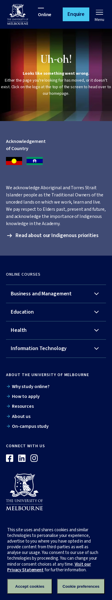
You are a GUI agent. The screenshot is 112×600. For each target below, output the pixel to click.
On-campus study (30, 426)
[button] (76, 14)
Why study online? (31, 386)
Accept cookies (30, 586)
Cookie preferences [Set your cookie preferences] (80, 586)
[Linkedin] (22, 459)
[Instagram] (34, 459)
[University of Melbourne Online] (22, 14)
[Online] (27, 491)
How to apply (26, 396)
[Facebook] (9, 459)
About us (21, 416)
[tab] (56, 294)
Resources (23, 406)
